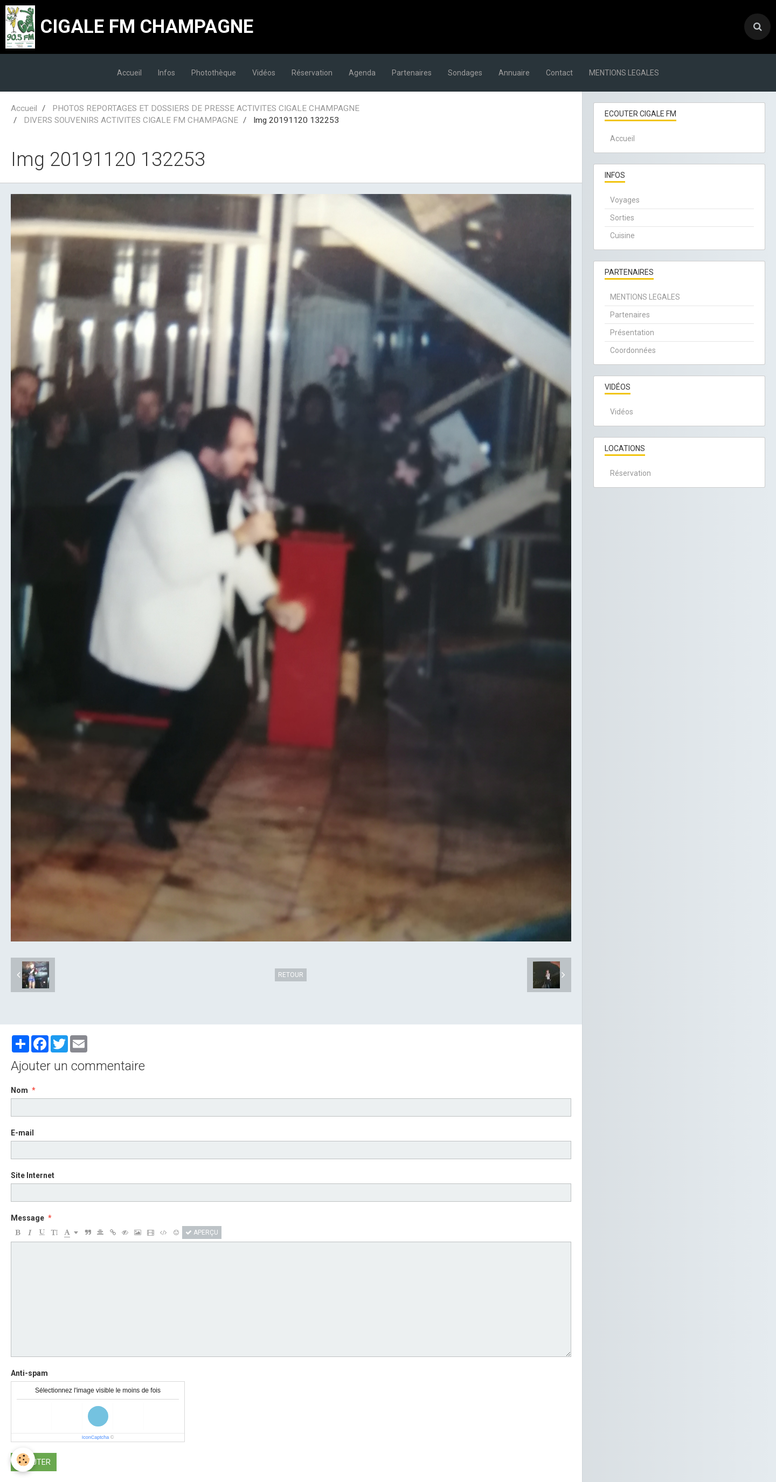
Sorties (622, 217)
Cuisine (622, 235)
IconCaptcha (95, 1437)
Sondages (465, 72)
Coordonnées (633, 350)
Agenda (362, 72)
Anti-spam (29, 1373)
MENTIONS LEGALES (624, 72)
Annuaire (514, 72)
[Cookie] (23, 1460)
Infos (166, 72)
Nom (19, 1090)
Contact (559, 72)
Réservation (312, 72)
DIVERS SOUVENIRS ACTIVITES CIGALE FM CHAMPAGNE (131, 120)
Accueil (129, 72)
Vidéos (263, 72)
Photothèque (213, 72)
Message (27, 1218)
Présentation (632, 332)
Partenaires (412, 72)
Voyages (625, 200)
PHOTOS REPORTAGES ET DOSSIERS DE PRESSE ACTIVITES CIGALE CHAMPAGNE (205, 108)
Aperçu (201, 1232)
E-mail (22, 1132)
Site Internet (32, 1175)
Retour (290, 975)
